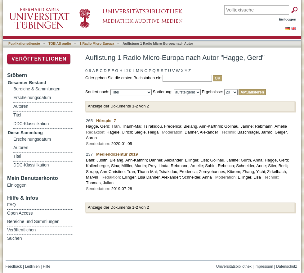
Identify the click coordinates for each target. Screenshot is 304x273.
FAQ (11, 204)
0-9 (88, 70)
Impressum (264, 266)
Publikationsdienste (24, 43)
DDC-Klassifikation (31, 123)
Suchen (14, 238)
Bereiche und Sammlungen (33, 221)
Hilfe (46, 266)
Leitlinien (32, 266)
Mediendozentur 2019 (117, 154)
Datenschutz (286, 266)
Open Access (20, 213)
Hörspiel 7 (106, 120)
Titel (17, 115)
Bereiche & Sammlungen (36, 89)
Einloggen (288, 19)
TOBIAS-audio (59, 43)
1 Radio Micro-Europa (97, 43)
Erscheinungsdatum (32, 97)
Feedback (14, 266)
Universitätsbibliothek (234, 266)
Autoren (20, 106)
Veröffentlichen (38, 58)
